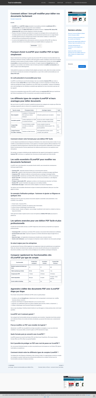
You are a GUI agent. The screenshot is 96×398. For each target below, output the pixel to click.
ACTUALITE (69, 2)
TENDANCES (53, 2)
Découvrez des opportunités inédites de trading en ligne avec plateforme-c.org (76, 43)
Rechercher (70, 67)
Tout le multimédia (14, 3)
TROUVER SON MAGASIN (80, 2)
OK (48, 396)
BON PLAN (61, 2)
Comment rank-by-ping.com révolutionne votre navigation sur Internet (76, 48)
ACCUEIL (46, 2)
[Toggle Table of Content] (38, 46)
